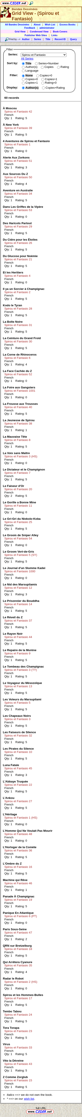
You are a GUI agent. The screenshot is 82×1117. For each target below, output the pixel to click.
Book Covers (60, 31)
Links (54, 35)
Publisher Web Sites (35, 35)
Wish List (50, 24)
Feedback (29, 27)
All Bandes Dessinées (17, 24)
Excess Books (67, 24)
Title (47, 39)
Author (26, 39)
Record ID (60, 39)
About (37, 24)
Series (37, 39)
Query (73, 39)
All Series (27, 58)
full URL (41, 1108)
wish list (29, 1098)
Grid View (20, 31)
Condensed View (39, 31)
